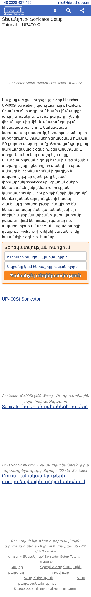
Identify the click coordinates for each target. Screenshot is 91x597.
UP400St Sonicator (21, 298)
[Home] (13, 10)
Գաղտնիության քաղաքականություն (37, 580)
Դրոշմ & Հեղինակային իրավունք (60, 569)
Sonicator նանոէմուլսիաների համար (45, 406)
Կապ (81, 578)
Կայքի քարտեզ (16, 569)
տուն (13, 556)
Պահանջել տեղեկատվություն (45, 275)
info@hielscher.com (73, 3)
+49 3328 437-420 (16, 3)
